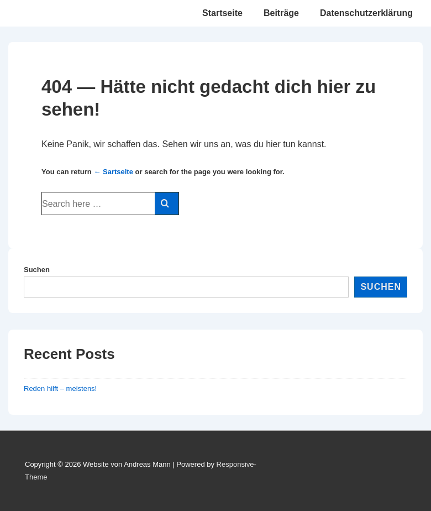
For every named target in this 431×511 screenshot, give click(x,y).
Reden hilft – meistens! (60, 388)
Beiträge (281, 13)
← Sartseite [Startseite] (113, 172)
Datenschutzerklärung (366, 13)
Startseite (222, 13)
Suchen (37, 269)
